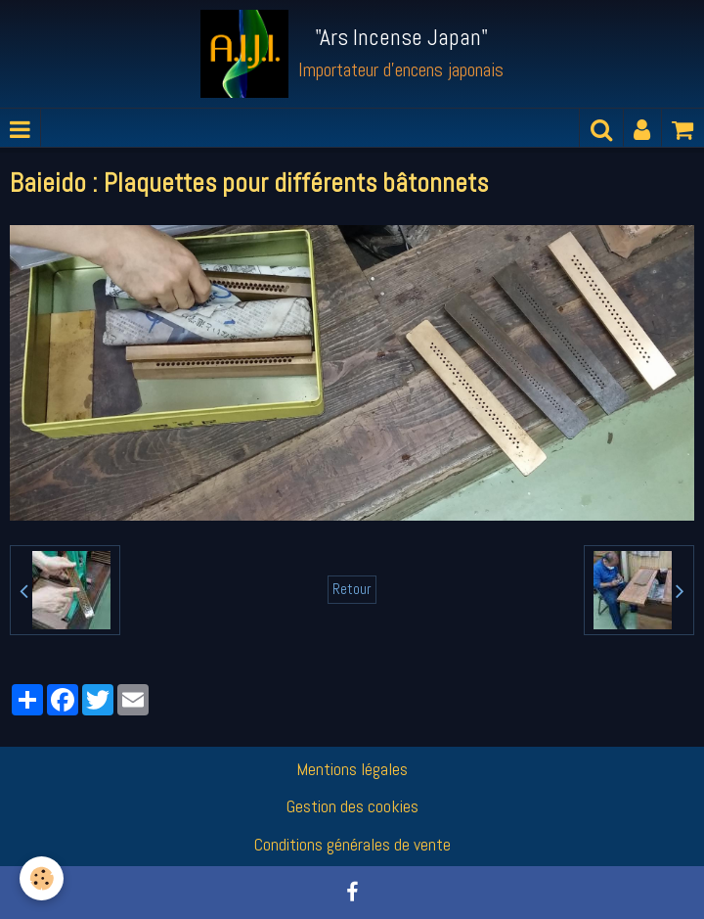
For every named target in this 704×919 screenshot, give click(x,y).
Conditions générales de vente (352, 844)
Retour (352, 589)
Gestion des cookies (352, 806)
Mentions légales (352, 769)
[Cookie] (42, 878)
